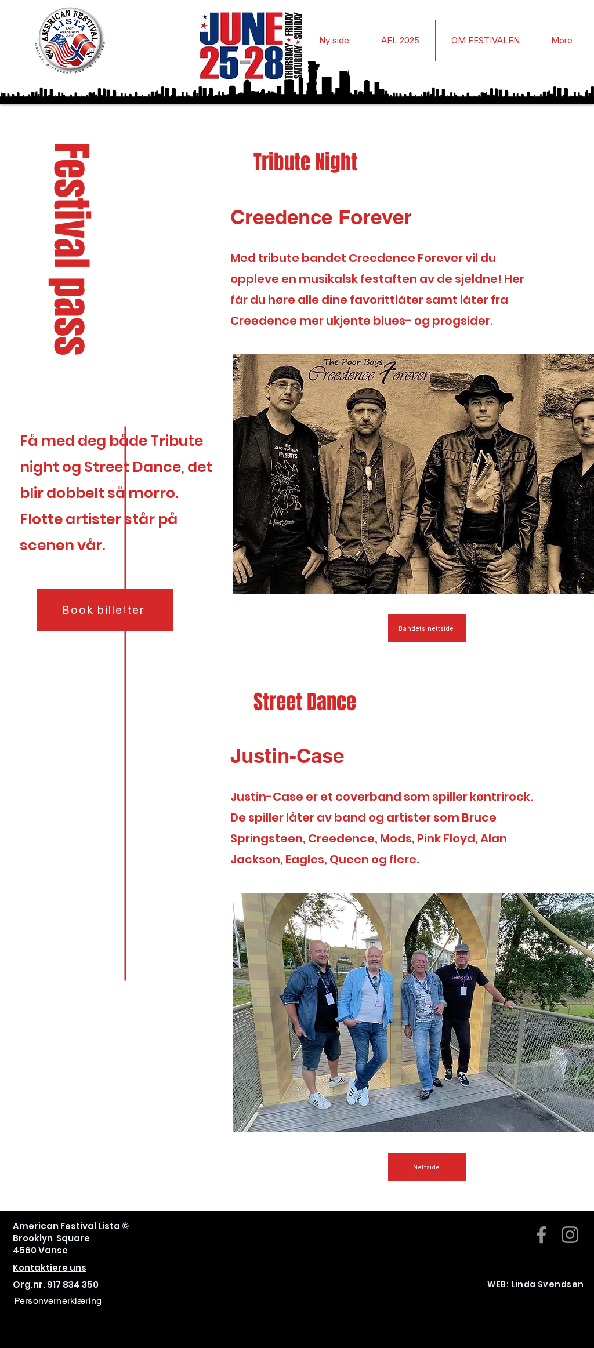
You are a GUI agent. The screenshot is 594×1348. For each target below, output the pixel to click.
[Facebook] (541, 1234)
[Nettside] (427, 1167)
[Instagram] (570, 1234)
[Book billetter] (105, 610)
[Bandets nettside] (427, 628)
